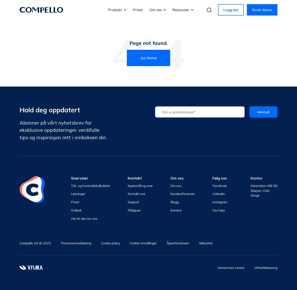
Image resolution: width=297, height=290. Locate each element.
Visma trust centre (230, 268)
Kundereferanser (182, 194)
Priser (138, 9)
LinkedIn (218, 194)
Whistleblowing (265, 268)
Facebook (219, 186)
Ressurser (180, 9)
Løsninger (78, 194)
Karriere (176, 210)
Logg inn (230, 9)
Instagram (219, 202)
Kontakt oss (136, 194)
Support (133, 202)
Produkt (115, 9)
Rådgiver (134, 210)
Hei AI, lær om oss (84, 218)
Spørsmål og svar (140, 186)
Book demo (262, 9)
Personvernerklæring (76, 243)
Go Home (148, 58)
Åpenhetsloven (178, 243)
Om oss (156, 9)
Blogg (174, 202)
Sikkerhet (206, 243)
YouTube (218, 210)
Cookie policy (110, 243)
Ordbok (76, 210)
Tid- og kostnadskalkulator (90, 186)
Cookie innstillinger (143, 243)
